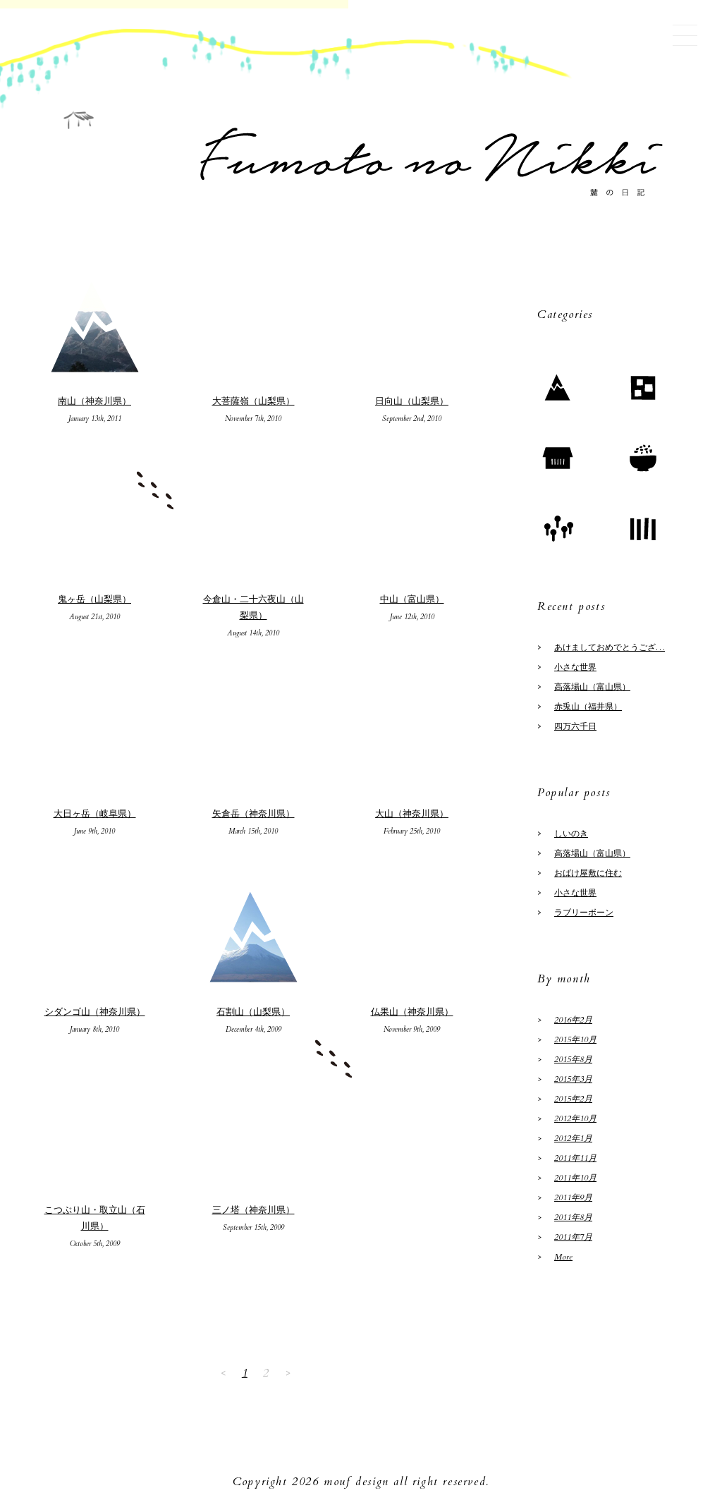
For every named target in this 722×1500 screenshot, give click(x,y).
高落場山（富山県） (592, 687)
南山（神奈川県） (94, 401)
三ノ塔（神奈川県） (253, 1210)
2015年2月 (573, 1098)
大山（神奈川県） (411, 813)
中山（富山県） (412, 599)
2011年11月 (575, 1158)
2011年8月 (573, 1217)
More (563, 1256)
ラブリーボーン (583, 912)
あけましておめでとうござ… (609, 647)
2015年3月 (573, 1079)
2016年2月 (573, 1019)
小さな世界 (575, 667)
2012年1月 (573, 1138)
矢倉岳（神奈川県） (253, 813)
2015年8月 (573, 1059)
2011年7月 (573, 1237)
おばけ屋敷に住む (588, 873)
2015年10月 (575, 1039)
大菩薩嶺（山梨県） (253, 401)
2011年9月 (573, 1197)
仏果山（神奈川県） (412, 1012)
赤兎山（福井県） (588, 706)
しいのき (571, 833)
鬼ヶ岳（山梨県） (94, 599)
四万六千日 (575, 726)
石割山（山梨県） (253, 1012)
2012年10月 (575, 1118)
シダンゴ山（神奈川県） (94, 1012)
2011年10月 (575, 1177)
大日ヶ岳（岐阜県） (95, 813)
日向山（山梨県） (411, 401)
